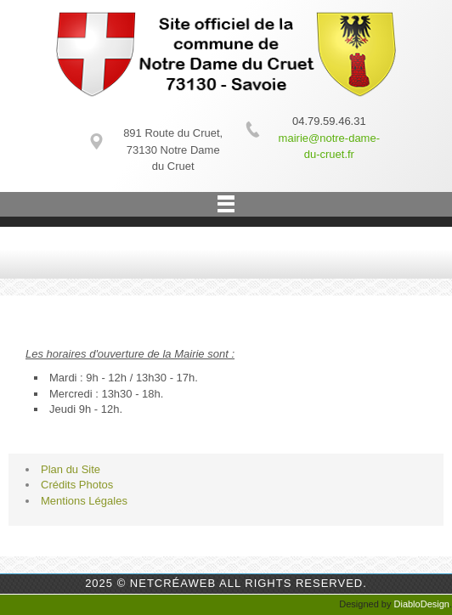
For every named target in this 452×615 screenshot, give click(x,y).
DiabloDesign (421, 604)
